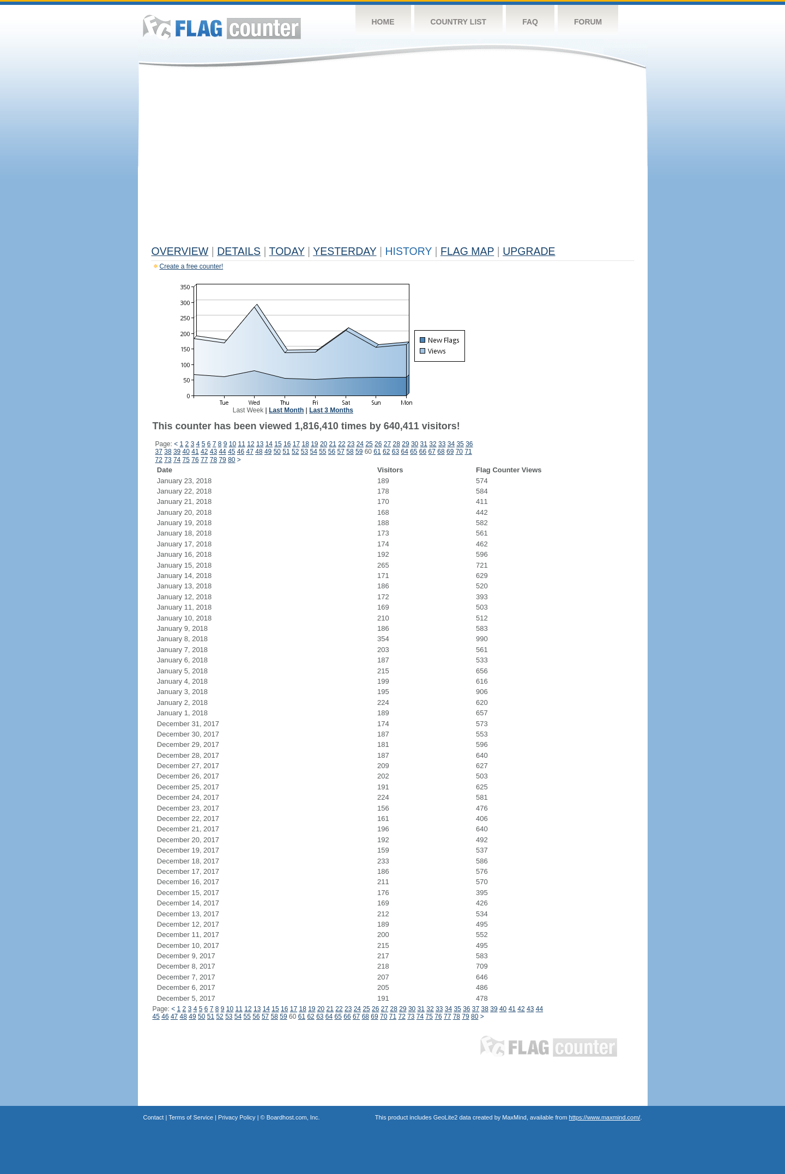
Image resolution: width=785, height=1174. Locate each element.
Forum (588, 21)
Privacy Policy (236, 1117)
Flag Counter (222, 27)
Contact (153, 1117)
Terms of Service (190, 1117)
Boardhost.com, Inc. (293, 1117)
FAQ (530, 21)
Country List (459, 21)
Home (383, 21)
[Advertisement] (393, 159)
